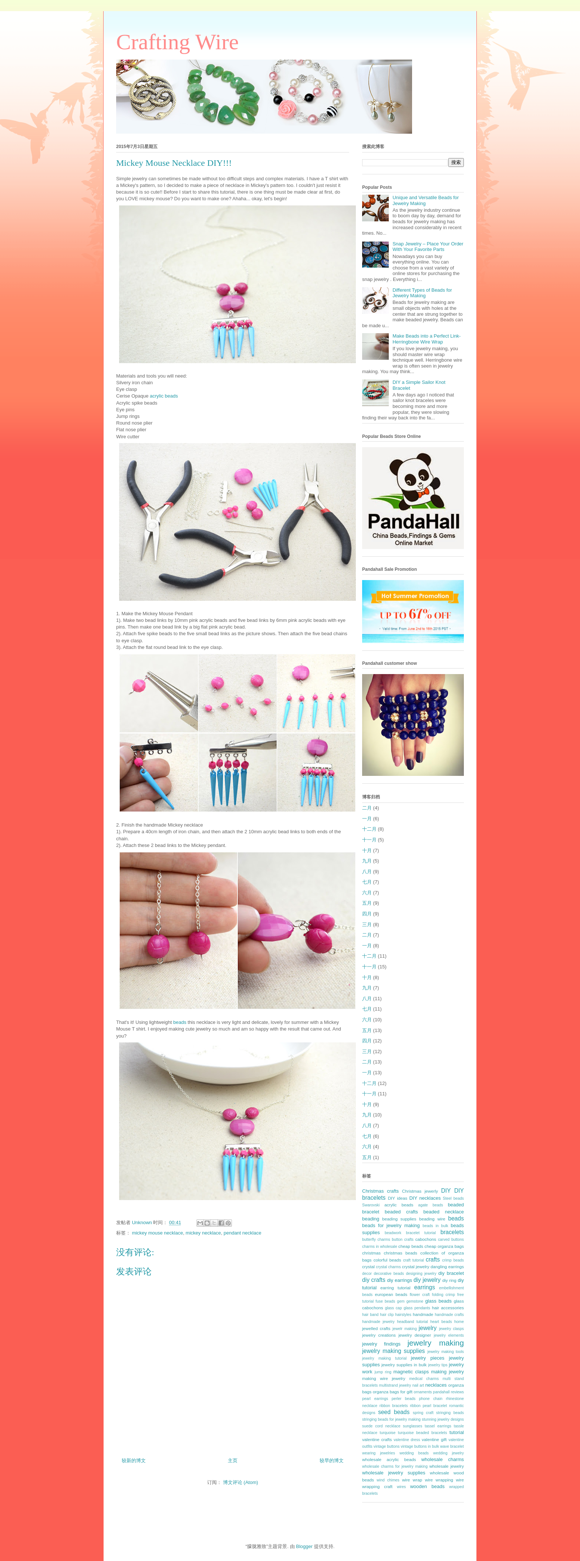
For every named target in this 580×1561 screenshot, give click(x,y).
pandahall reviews (448, 1392)
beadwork (393, 1233)
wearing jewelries (378, 1453)
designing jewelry (421, 1274)
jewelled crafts (376, 1328)
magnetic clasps (411, 1371)
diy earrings (399, 1280)
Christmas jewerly (420, 1191)
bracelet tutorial (421, 1233)
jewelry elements (449, 1335)
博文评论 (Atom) (240, 1482)
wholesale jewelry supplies (393, 1472)
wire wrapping (439, 1479)
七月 (367, 882)
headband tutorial (412, 1322)
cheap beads (410, 1246)
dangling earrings (447, 1266)
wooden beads (427, 1486)
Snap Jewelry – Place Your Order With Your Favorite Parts (427, 246)
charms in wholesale (379, 1247)
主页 (232, 1460)
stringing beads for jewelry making (391, 1419)
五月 (367, 903)
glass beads (438, 1301)
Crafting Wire (177, 42)
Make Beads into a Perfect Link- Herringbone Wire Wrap (426, 339)
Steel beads (453, 1198)
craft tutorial (413, 1260)
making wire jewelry (383, 1378)
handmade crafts (449, 1315)
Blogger (304, 1546)
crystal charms (388, 1267)
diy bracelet (451, 1273)
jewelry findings (381, 1344)
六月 (367, 892)
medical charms (424, 1379)
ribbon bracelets (394, 1406)
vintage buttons (387, 1446)
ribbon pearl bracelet (428, 1406)
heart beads (441, 1322)
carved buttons (451, 1239)
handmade (423, 1314)
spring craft (423, 1413)
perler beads (403, 1399)
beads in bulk (435, 1226)
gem (400, 1301)
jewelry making (435, 1343)
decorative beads (389, 1274)
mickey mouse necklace (157, 1233)
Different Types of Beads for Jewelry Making (422, 293)
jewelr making (404, 1329)
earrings (424, 1287)
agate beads (430, 1205)
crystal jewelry (415, 1266)
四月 (367, 914)
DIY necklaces (425, 1198)
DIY (446, 1191)
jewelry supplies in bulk (403, 1364)
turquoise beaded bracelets (422, 1433)
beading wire (432, 1218)
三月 (367, 924)
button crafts (403, 1239)
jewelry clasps (451, 1329)
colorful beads (387, 1259)
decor (367, 1274)
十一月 (369, 840)
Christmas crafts (380, 1191)
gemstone (415, 1301)
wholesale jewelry (446, 1466)
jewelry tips (438, 1365)
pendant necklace (242, 1233)
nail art (418, 1385)
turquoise (388, 1433)
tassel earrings (438, 1426)
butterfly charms (376, 1239)
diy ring (449, 1280)
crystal (368, 1266)
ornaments (423, 1392)
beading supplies (399, 1218)
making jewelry (447, 1371)
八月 (367, 871)
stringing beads (450, 1413)
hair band (370, 1315)
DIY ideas (398, 1198)
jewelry (428, 1328)
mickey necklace (203, 1233)
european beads (391, 1294)
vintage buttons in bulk (420, 1446)
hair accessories (448, 1307)
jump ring (383, 1372)
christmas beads (400, 1252)
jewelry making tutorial (384, 1358)
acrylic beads (164, 396)
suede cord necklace (381, 1426)
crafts (433, 1259)
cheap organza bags (444, 1246)
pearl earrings (375, 1399)
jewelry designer (414, 1335)
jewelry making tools (445, 1352)
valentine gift (434, 1439)
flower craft (420, 1295)
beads (180, 1022)
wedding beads (414, 1453)
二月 (367, 808)
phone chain (430, 1399)
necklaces (436, 1385)
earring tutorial (395, 1287)
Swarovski (371, 1205)
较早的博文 (332, 1460)
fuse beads (385, 1301)
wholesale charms (442, 1459)
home (459, 1322)
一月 (367, 818)
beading (370, 1219)
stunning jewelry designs (443, 1419)
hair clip (387, 1315)
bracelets (452, 1232)
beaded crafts (401, 1212)
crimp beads (453, 1260)
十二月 (369, 829)
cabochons (425, 1239)
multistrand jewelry (395, 1385)
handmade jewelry (378, 1322)
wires (401, 1487)
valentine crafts (377, 1439)
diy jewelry (427, 1280)
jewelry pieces (427, 1358)
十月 (367, 850)
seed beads (393, 1412)
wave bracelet (452, 1446)
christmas (371, 1252)
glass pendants (417, 1308)
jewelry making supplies (393, 1351)
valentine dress (407, 1440)
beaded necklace (444, 1212)
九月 (367, 861)
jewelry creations (379, 1335)
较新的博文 (134, 1460)
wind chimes (388, 1480)
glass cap (393, 1308)
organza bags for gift (392, 1391)
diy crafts (373, 1280)
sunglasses (412, 1426)
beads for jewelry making (391, 1225)
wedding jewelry (448, 1453)
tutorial (456, 1432)
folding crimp (443, 1295)
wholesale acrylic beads (389, 1459)
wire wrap (412, 1479)
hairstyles (403, 1315)
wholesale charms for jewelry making (395, 1466)
